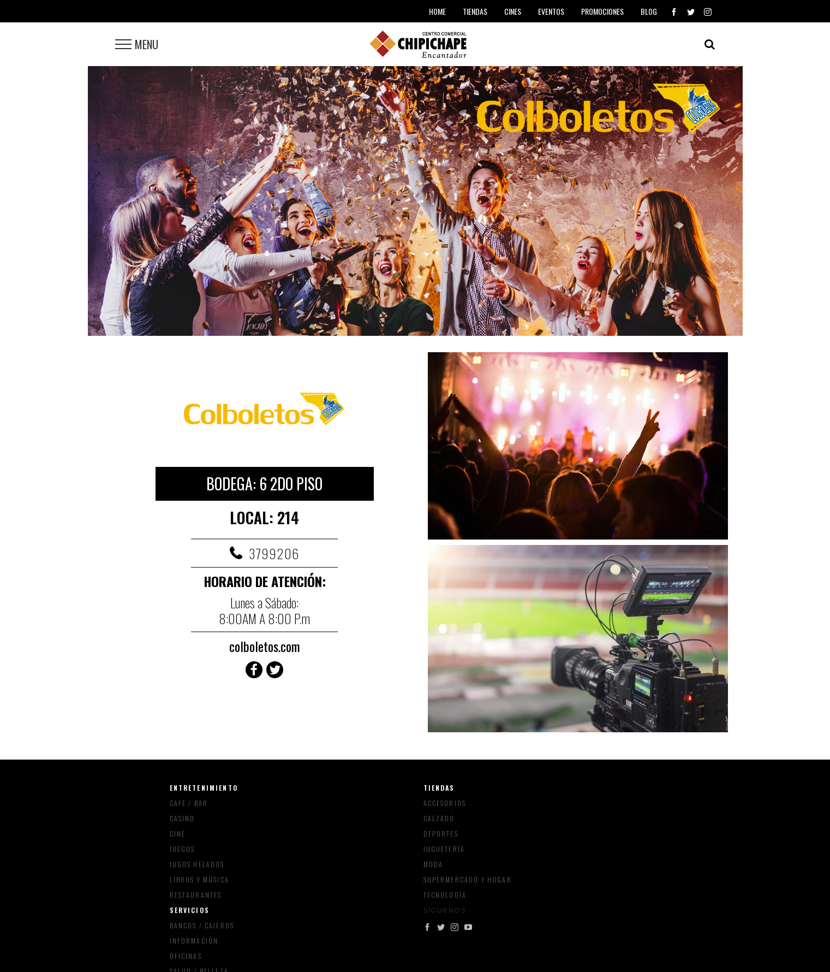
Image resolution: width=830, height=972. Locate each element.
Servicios (190, 910)
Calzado (439, 818)
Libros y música (199, 879)
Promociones (602, 11)
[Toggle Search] (709, 44)
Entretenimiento (204, 787)
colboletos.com (264, 646)
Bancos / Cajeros (202, 925)
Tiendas (439, 787)
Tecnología (445, 894)
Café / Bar (189, 803)
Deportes (440, 833)
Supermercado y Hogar (467, 879)
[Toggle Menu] (123, 44)
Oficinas (186, 956)
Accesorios (445, 803)
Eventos (551, 11)
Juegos (182, 849)
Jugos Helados (197, 864)
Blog (649, 11)
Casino (182, 818)
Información (194, 940)
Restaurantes (196, 894)
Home (437, 11)
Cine (178, 833)
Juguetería (444, 849)
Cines (512, 11)
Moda (433, 864)
